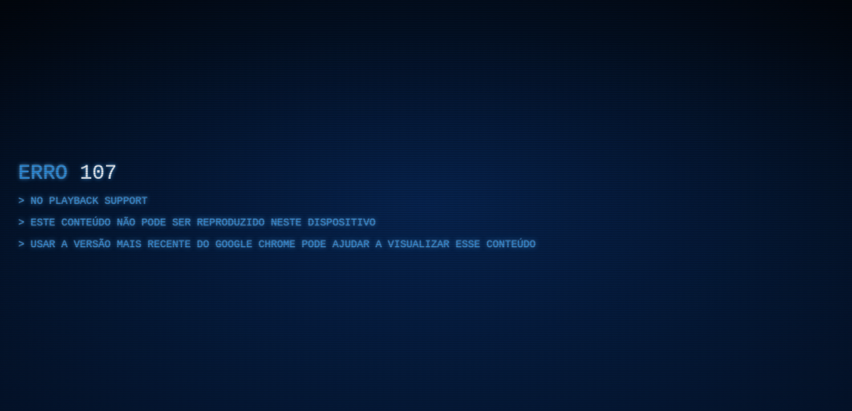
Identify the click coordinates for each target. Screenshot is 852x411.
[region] (426, 205)
